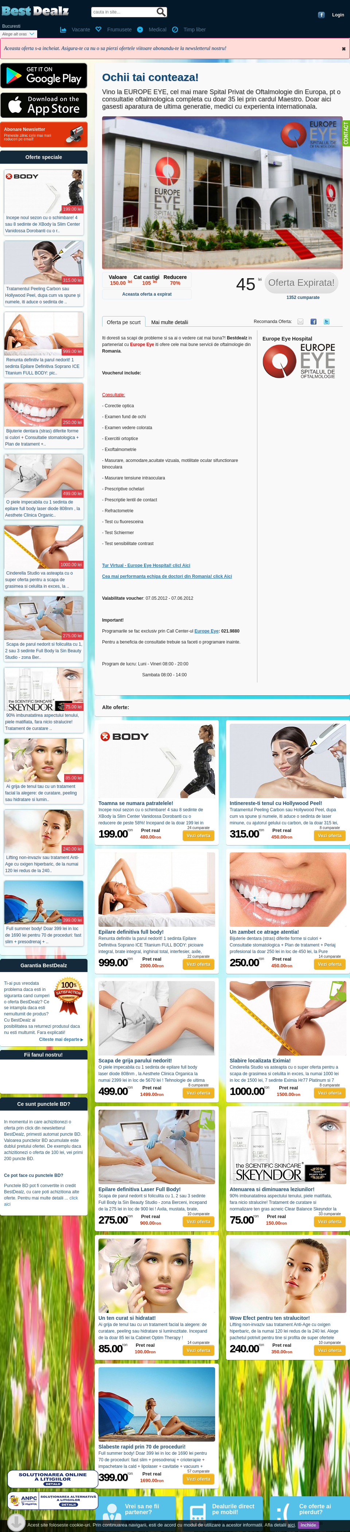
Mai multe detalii (169, 322)
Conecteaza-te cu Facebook (321, 15)
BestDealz (35, 11)
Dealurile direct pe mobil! (233, 1509)
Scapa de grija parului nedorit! (135, 1061)
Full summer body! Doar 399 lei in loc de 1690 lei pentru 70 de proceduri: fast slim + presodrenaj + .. (43, 935)
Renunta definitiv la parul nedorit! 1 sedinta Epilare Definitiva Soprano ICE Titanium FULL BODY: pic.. (42, 366)
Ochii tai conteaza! (150, 77)
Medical (157, 29)
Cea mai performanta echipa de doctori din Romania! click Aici (167, 576)
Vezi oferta (198, 835)
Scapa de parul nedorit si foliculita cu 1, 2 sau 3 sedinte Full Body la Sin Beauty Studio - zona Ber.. (43, 651)
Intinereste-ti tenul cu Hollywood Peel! (276, 803)
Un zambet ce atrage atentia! (264, 932)
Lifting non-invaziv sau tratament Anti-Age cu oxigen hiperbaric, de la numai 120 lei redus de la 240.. (42, 864)
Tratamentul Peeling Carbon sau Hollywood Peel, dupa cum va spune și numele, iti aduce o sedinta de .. (42, 295)
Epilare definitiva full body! (131, 932)
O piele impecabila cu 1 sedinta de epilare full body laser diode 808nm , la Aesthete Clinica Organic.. (42, 508)
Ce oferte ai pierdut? (315, 1509)
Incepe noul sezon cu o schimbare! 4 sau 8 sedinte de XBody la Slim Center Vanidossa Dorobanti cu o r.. (42, 224)
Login (338, 15)
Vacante (81, 29)
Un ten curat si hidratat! (127, 1318)
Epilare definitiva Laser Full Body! (139, 1189)
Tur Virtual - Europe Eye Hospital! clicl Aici (146, 565)
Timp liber (195, 29)
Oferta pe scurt (124, 322)
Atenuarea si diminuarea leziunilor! (272, 1189)
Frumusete (119, 29)
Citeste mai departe (59, 1039)
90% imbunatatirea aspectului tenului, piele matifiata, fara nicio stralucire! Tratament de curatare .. (42, 722)
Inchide (344, 49)
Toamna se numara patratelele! (135, 803)
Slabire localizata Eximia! (260, 1061)
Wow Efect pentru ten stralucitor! (270, 1318)
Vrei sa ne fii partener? (142, 1509)
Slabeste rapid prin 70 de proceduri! (142, 1447)
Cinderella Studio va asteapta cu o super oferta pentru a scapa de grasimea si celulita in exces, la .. (39, 580)
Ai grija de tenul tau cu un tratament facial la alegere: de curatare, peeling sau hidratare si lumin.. (41, 793)
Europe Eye (206, 631)
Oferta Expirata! (301, 282)
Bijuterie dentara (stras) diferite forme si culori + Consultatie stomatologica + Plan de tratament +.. (42, 437)
